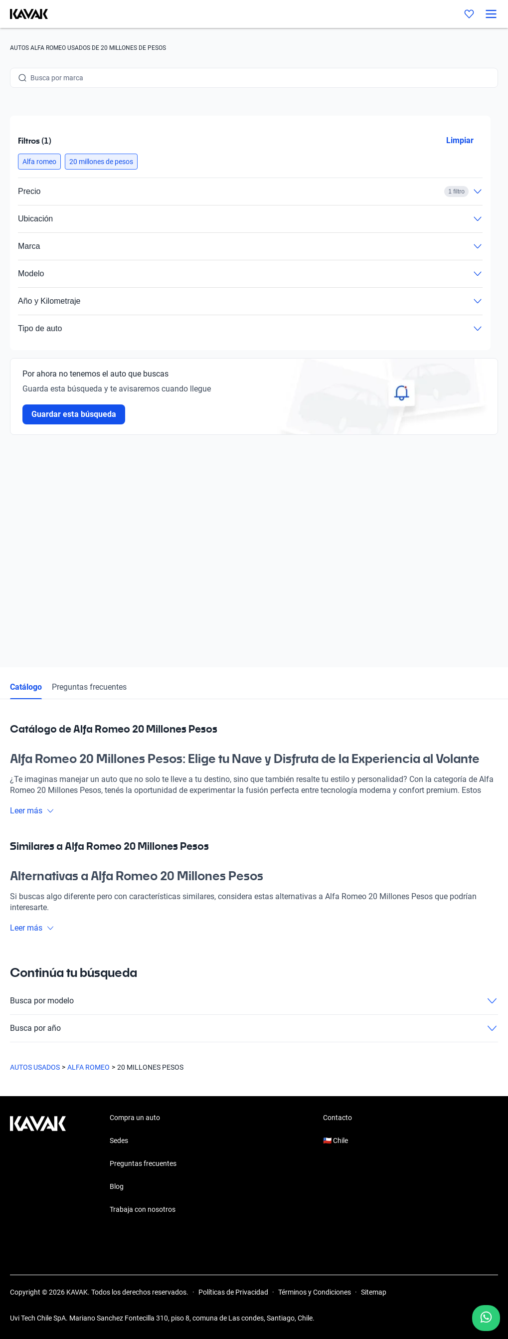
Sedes (119, 1141)
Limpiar (460, 140)
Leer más (32, 810)
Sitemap (373, 1292)
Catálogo (26, 687)
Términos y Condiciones (314, 1292)
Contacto (337, 1118)
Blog (117, 1186)
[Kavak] (24, 14)
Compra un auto (135, 1118)
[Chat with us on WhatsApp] (486, 1318)
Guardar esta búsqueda (73, 414)
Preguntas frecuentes (89, 687)
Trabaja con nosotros (142, 1209)
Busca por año (254, 1028)
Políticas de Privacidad (233, 1292)
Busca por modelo (254, 1000)
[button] (39, 162)
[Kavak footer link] (38, 1164)
